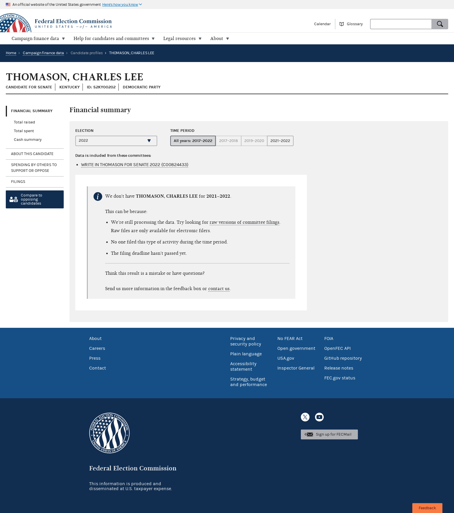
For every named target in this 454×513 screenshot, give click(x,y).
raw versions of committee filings (244, 222)
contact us (219, 288)
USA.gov (285, 358)
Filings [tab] (18, 181)
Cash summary (28, 139)
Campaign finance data (43, 53)
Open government (296, 348)
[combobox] (401, 24)
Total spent (24, 131)
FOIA (328, 338)
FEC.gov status (339, 378)
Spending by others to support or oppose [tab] (34, 168)
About (95, 338)
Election (84, 130)
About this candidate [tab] (32, 154)
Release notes (338, 368)
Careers (97, 348)
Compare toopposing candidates (31, 199)
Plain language (246, 353)
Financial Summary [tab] (31, 110)
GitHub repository (343, 358)
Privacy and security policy (245, 341)
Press (94, 358)
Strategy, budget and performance (248, 381)
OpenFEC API (337, 348)
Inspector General (295, 368)
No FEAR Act (290, 338)
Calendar (322, 24)
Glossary (355, 24)
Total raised (24, 122)
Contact (97, 368)
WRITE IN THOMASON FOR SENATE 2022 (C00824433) (134, 164)
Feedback (427, 508)
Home (11, 53)
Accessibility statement (243, 366)
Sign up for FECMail (334, 434)
